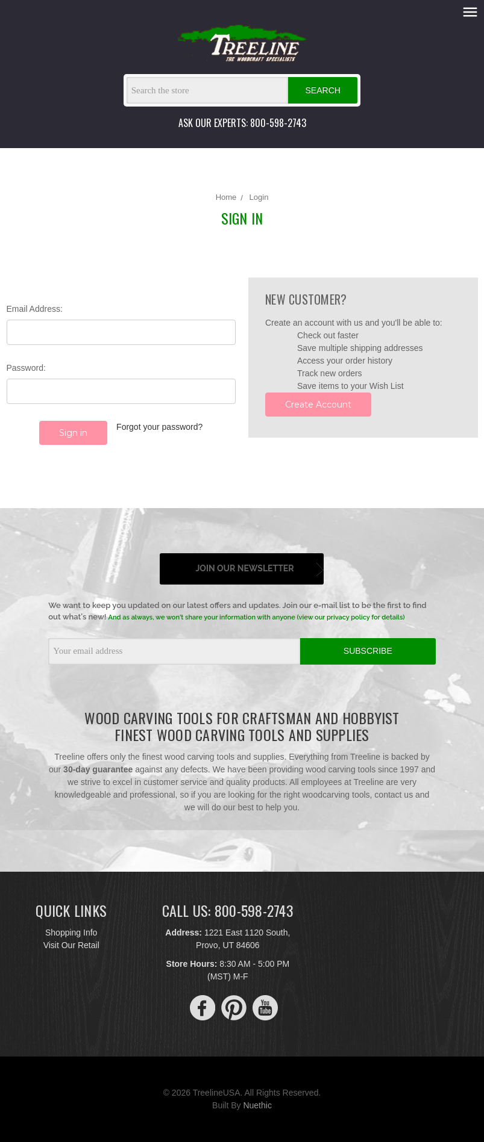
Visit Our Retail (71, 945)
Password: (26, 368)
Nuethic (257, 1105)
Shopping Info (71, 932)
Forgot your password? (159, 427)
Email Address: (35, 309)
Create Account (318, 404)
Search (323, 90)
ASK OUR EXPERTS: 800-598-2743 (242, 123)
